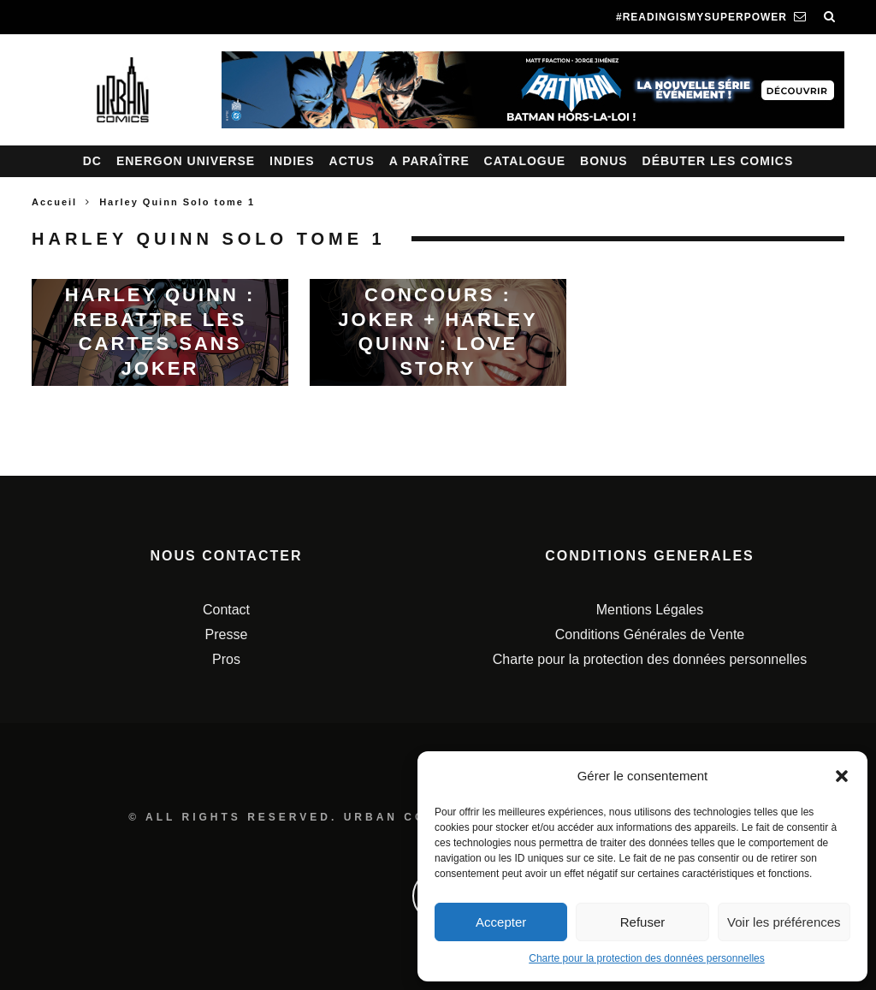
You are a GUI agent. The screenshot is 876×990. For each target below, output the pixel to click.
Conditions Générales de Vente (649, 634)
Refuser (643, 922)
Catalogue (525, 161)
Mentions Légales (649, 609)
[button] (841, 776)
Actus (352, 161)
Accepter (501, 922)
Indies (292, 161)
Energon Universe (185, 161)
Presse (226, 634)
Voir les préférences (784, 922)
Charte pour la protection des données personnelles (647, 958)
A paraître (429, 161)
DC (92, 161)
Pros (226, 659)
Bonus (604, 161)
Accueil (54, 202)
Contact (226, 609)
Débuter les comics (718, 161)
